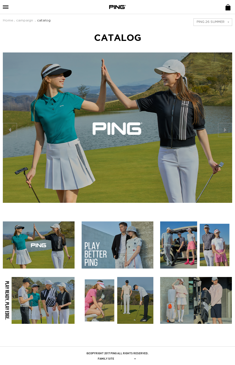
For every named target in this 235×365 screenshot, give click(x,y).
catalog (44, 20)
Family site (117, 358)
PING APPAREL (117, 7)
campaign (24, 20)
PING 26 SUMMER (211, 22)
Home (8, 20)
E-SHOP (228, 7)
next (225, 130)
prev (10, 130)
